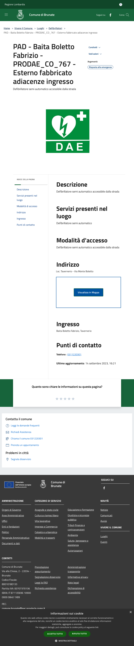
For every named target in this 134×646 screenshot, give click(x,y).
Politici (5, 532)
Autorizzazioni (75, 550)
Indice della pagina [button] (26, 179)
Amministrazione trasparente (77, 569)
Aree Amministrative (13, 515)
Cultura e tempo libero (46, 515)
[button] (67, 640)
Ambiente (73, 535)
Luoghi (40, 28)
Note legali (73, 582)
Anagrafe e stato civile (46, 510)
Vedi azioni (96, 54)
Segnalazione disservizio (47, 577)
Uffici (4, 521)
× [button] (130, 612)
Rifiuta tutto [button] (79, 633)
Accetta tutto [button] (55, 634)
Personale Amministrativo (15, 538)
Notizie (104, 510)
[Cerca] (127, 15)
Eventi (103, 542)
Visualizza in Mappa (88, 292)
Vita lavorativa (42, 521)
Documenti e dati (11, 543)
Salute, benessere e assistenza (78, 543)
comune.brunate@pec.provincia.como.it (23, 608)
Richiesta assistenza (45, 588)
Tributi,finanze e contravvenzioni (76, 527)
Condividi (95, 47)
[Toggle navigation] (6, 14)
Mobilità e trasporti (45, 538)
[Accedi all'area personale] (120, 4)
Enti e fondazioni (11, 526)
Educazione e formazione (81, 510)
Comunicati (106, 515)
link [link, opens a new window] (96, 627)
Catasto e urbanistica (46, 532)
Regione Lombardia (15, 4)
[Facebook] (109, 15)
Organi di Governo (11, 510)
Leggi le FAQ (41, 582)
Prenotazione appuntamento (42, 569)
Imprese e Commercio (46, 526)
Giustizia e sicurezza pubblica (78, 517)
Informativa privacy (78, 577)
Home (7, 28)
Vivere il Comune (23, 28)
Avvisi (103, 521)
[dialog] (67, 627)
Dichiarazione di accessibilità (76, 590)
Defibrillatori (55, 28)
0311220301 (74, 354)
